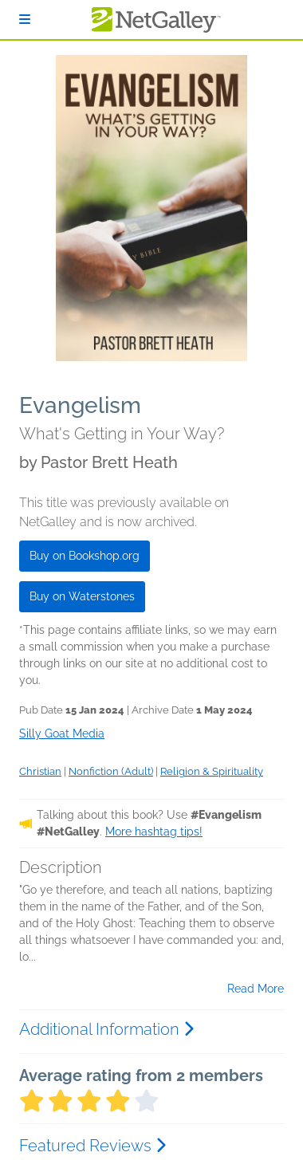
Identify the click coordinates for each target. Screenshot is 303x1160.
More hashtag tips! (154, 831)
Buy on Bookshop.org (85, 555)
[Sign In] (25, 19)
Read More (255, 988)
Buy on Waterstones (82, 596)
